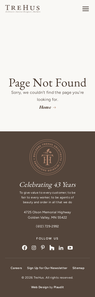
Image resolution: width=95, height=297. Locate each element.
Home (45, 107)
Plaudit (59, 287)
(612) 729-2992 (47, 226)
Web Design (40, 287)
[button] (85, 8)
